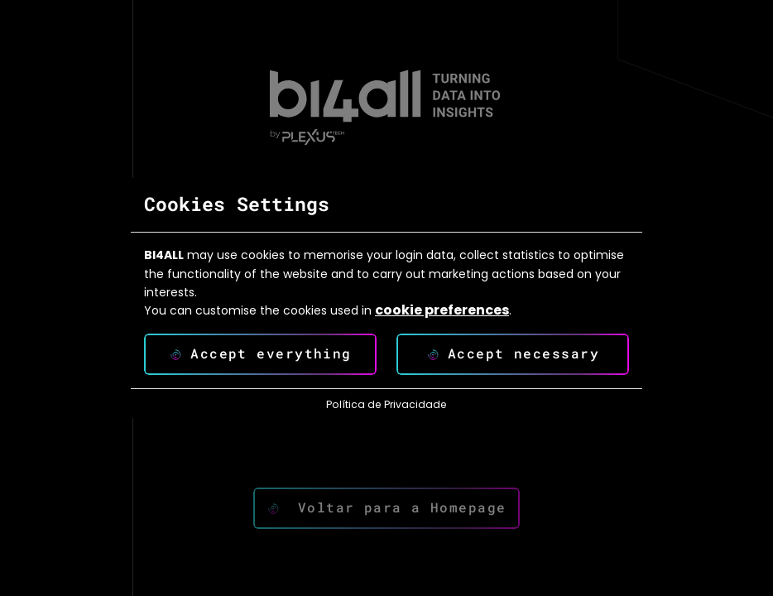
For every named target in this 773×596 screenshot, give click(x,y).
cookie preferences (442, 310)
